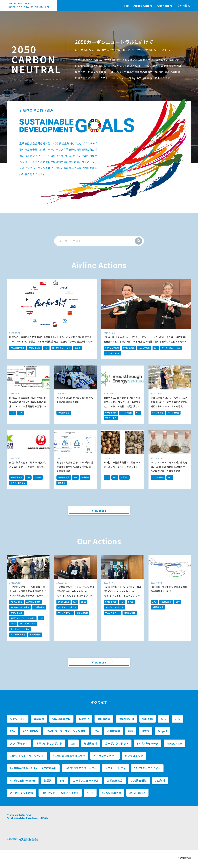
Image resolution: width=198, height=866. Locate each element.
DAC (73, 743)
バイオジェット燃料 (21, 793)
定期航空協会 (35, 634)
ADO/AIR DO (16, 602)
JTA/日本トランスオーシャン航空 (66, 731)
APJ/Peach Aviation (20, 607)
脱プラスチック (134, 756)
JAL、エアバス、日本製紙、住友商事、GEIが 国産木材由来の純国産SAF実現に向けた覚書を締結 (169, 467)
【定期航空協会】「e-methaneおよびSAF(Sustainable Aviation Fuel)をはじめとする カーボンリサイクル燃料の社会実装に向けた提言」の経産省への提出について (75, 595)
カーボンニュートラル (61, 348)
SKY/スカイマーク (27, 623)
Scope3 (37, 477)
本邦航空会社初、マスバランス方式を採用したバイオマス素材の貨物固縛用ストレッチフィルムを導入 (169, 402)
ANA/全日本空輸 (17, 348)
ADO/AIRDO (30, 731)
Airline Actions (143, 5)
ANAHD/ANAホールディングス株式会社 (33, 768)
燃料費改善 (103, 719)
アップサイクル (19, 743)
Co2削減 (160, 780)
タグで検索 (183, 5)
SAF (46, 348)
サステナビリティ (112, 353)
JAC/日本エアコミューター (81, 768)
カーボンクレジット (117, 743)
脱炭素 (77, 348)
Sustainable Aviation (32, 5)
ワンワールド (110, 418)
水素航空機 (113, 731)
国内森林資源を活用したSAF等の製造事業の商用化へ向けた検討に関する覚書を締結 (74, 467)
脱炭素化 (61, 483)
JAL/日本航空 (34, 348)
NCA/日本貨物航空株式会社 (69, 756)
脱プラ (145, 731)
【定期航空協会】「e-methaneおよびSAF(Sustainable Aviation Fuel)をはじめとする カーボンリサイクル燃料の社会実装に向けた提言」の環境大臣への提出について (122, 595)
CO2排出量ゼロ (61, 719)
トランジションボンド (49, 743)
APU (154, 602)
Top (126, 5)
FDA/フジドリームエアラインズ (60, 793)
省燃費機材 (90, 743)
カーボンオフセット (105, 756)
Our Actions (165, 5)
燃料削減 (147, 719)
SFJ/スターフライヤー (147, 768)
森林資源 (85, 477)
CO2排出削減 (128, 348)
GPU (178, 602)
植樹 (130, 731)
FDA (12, 412)
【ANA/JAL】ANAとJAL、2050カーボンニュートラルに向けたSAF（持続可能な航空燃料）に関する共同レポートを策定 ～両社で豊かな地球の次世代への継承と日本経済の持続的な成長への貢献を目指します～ (145, 341)
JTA (107, 477)
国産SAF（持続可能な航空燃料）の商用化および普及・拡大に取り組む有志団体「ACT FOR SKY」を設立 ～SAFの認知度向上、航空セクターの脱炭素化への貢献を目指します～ (51, 341)
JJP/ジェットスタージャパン (23, 618)
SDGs (13, 623)
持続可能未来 (126, 719)
